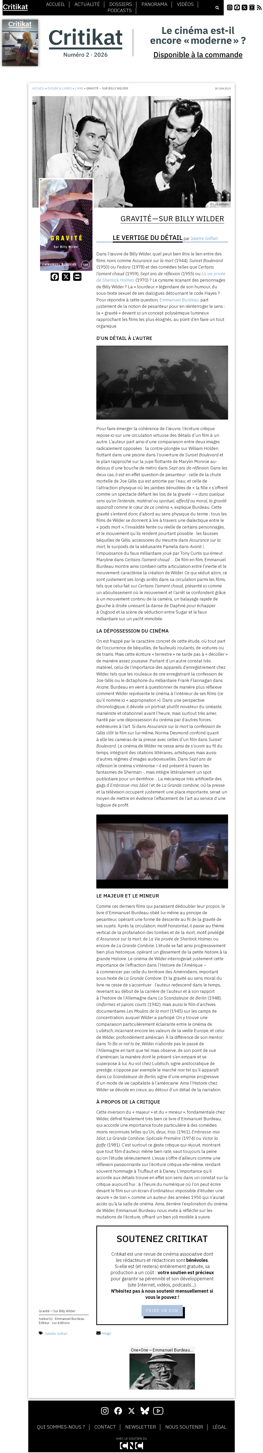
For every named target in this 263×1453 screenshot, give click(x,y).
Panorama (154, 4)
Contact (105, 1427)
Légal (219, 1427)
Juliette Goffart (56, 1334)
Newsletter (140, 1427)
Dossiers (120, 4)
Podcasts (120, 10)
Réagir (103, 1334)
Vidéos (185, 4)
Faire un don (162, 1311)
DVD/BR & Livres (60, 88)
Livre (79, 88)
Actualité (87, 4)
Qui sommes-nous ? (61, 1427)
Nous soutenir (184, 1427)
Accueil (55, 4)
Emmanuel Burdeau (179, 300)
